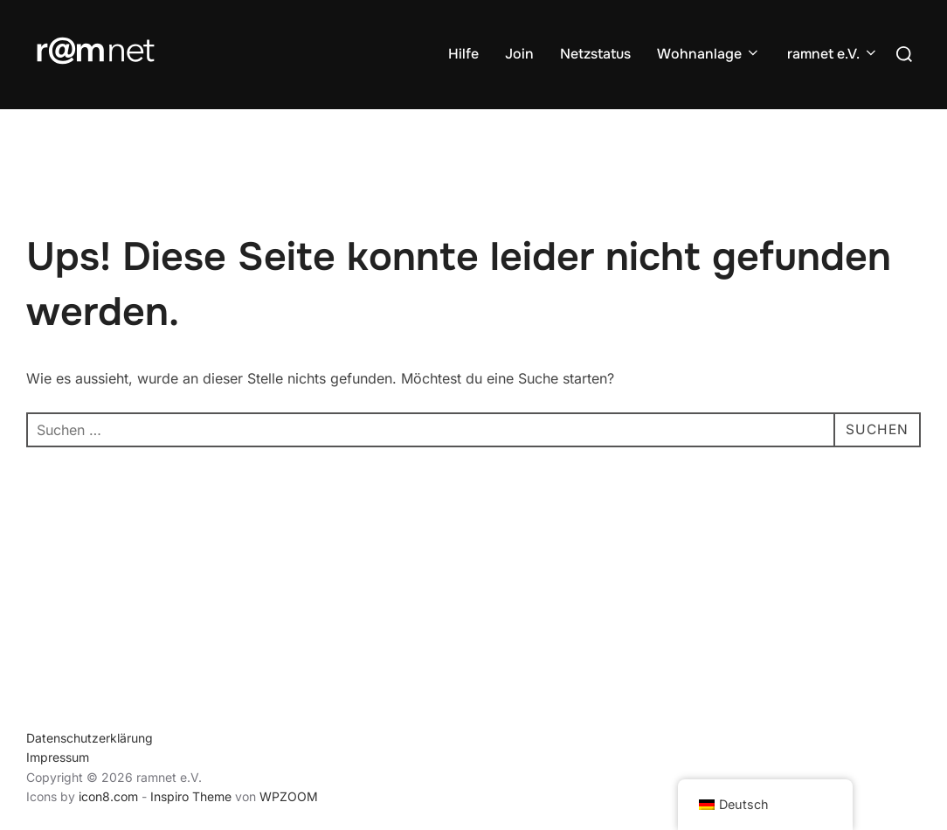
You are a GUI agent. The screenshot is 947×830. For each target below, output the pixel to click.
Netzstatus (595, 54)
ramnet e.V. (833, 54)
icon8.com (108, 796)
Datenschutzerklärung (89, 737)
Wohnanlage (709, 54)
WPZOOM (288, 796)
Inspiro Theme (191, 796)
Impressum (57, 757)
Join (519, 54)
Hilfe (463, 54)
